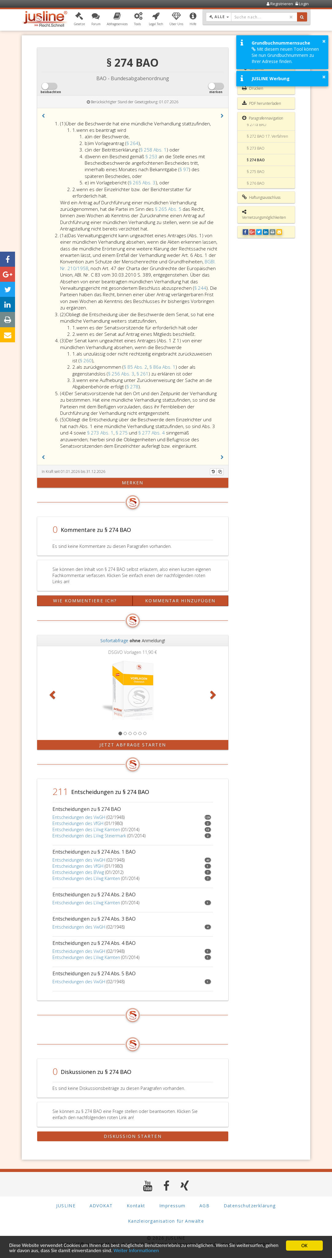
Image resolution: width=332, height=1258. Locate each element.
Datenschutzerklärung (250, 1206)
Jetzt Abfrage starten (132, 745)
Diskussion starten (133, 1136)
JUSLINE (65, 1206)
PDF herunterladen (261, 103)
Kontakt (136, 1206)
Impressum (172, 1206)
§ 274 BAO (256, 160)
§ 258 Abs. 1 (153, 150)
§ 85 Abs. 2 (135, 367)
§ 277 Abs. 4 (152, 433)
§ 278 (132, 386)
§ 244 (200, 288)
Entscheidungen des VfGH (77, 823)
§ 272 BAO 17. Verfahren (267, 136)
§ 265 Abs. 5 (169, 209)
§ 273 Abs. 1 (100, 433)
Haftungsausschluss (261, 197)
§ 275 (122, 433)
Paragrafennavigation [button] (262, 118)
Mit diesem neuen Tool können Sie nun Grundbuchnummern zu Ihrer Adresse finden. (285, 55)
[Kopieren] (220, 471)
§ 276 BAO (255, 183)
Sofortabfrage (114, 640)
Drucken (252, 88)
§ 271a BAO (256, 124)
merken (133, 483)
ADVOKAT (101, 1206)
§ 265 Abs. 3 (142, 182)
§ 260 (86, 360)
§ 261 (143, 374)
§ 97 (184, 169)
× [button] (324, 41)
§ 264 (132, 143)
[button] (79, 19)
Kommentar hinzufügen (180, 600)
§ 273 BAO (255, 148)
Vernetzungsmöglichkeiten (264, 214)
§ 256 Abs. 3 (121, 374)
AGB (204, 1206)
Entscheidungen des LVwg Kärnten (86, 829)
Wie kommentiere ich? (85, 600)
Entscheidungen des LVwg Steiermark (89, 836)
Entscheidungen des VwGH (78, 817)
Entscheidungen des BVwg (78, 872)
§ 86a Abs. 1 (162, 367)
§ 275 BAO (255, 171)
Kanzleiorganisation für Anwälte (166, 1221)
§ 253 (152, 156)
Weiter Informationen (138, 1251)
